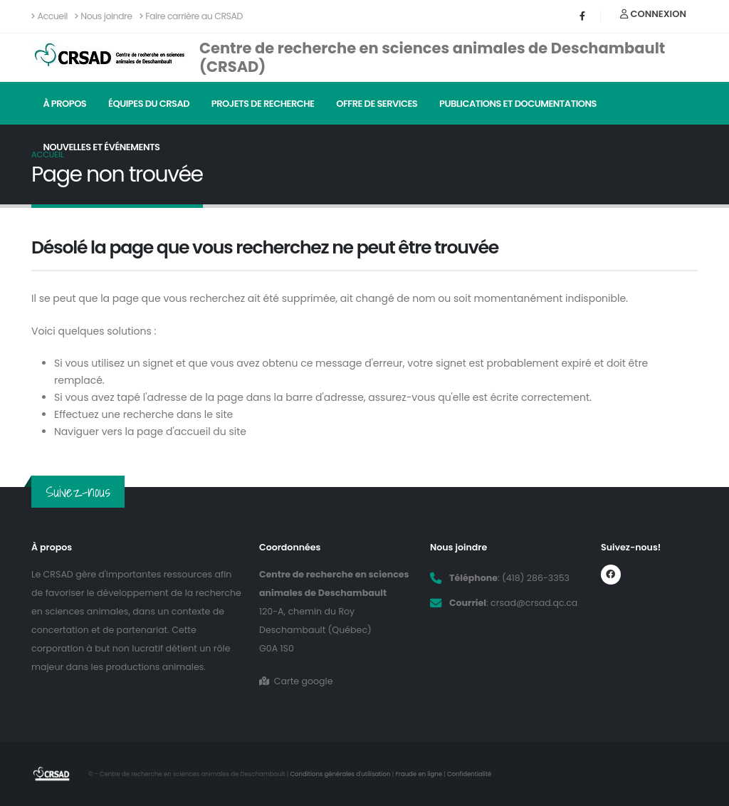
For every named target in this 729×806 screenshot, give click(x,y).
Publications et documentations (518, 103)
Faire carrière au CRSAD (191, 16)
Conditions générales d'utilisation (340, 774)
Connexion (653, 14)
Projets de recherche (263, 103)
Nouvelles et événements (101, 147)
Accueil (49, 16)
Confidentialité (469, 774)
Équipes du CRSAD (148, 103)
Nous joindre (103, 16)
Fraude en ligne (418, 774)
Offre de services (376, 103)
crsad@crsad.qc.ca (534, 603)
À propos (64, 103)
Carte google (295, 681)
